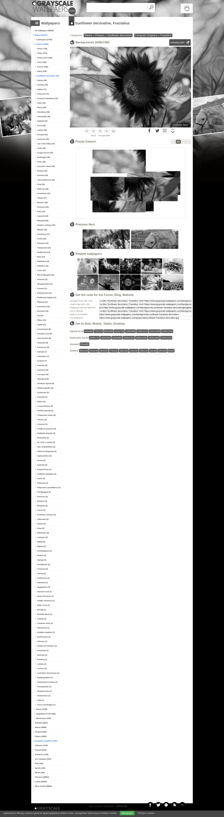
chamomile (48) (43, 116)
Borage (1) (41, 610)
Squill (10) (41, 325)
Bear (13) (41, 257)
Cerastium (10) (43, 307)
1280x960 (130, 331)
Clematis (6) (42, 365)
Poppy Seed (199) (44, 58)
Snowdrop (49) (43, 112)
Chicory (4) (42, 420)
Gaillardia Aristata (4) (46, 433)
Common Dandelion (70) (47, 98)
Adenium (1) (42, 583)
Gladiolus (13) (43, 261)
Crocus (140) (42, 67)
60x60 (171, 350)
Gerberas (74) (43, 94)
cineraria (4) (42, 424)
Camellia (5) (42, 397)
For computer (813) (43, 759)
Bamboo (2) (42, 501)
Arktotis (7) (42, 352)
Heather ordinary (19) (46, 225)
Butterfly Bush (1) (44, 614)
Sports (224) (40, 768)
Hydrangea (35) (43, 157)
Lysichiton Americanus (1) (48, 673)
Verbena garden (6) (45, 388)
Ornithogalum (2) (44, 551)
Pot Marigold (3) (44, 492)
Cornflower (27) (43, 193)
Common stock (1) (45, 623)
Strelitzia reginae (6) (45, 383)
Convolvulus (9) (44, 329)
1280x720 (94, 337)
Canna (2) (41, 510)
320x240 (93, 350)
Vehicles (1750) (41, 745)
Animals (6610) (41, 723)
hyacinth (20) (42, 216)
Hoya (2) (40, 528)
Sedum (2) (41, 555)
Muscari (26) (42, 202)
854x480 (84, 344)
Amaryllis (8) (42, 343)
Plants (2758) (41, 709)
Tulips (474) (42, 53)
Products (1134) (41, 754)
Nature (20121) (41, 35)
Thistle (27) (42, 198)
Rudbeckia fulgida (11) (46, 297)
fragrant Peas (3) (44, 469)
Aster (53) (41, 103)
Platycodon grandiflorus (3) (48, 487)
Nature (88, 35)
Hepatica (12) (42, 266)
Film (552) (39, 763)
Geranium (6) (42, 370)
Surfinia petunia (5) (45, 411)
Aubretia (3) (42, 465)
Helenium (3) (42, 483)
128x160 (133, 350)
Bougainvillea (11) (45, 284)
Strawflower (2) (43, 564)
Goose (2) (41, 524)
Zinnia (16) (41, 239)
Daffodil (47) (42, 121)
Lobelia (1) (41, 664)
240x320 (103, 350)
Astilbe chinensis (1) (46, 601)
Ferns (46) (41, 126)
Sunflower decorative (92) (48, 76)
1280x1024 (142, 331)
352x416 (84, 350)
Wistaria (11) (42, 302)
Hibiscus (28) (42, 189)
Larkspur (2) (42, 537)
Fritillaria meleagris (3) (46, 474)
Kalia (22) (41, 211)
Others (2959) (40, 736)
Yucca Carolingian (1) (46, 705)
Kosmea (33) (42, 175)
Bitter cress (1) (43, 605)
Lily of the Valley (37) (46, 144)
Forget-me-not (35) (45, 153)
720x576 (98, 331)
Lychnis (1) (42, 668)
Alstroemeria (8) (44, 338)
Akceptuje (127, 813)
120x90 (153, 350)
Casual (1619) (41, 750)
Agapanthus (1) (43, 587)
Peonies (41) (42, 135)
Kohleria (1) (42, 659)
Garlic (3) (41, 478)
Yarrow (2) (41, 573)
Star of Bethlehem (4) (46, 447)
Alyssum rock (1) (44, 592)
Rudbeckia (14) (43, 252)
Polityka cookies (146, 813)
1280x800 (106, 337)
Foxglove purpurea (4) (46, 429)
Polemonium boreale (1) (47, 682)
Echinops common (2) (46, 515)
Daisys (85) (42, 80)
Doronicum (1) (43, 628)
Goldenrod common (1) (47, 646)
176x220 (113, 350)
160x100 (123, 350)
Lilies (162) (42, 62)
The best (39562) (42, 777)
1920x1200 (166, 337)
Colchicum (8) (43, 347)
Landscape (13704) (44, 40)
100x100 (162, 350)
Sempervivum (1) (44, 691)
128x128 (143, 350)
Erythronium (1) (44, 637)
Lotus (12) (41, 270)
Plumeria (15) (42, 243)
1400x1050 (154, 331)
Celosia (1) (41, 619)
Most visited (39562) (43, 786)
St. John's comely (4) (46, 442)
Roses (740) (42, 49)
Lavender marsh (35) (46, 166)
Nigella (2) (41, 546)
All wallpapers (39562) (44, 31)
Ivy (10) (40, 316)
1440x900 (117, 337)
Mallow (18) (42, 230)
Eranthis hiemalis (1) (46, 632)
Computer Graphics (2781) (46, 741)
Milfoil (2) (41, 542)
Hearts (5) (41, 402)
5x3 (183, 142)
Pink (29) (41, 184)
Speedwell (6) (43, 379)
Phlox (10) (41, 320)
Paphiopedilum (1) (45, 678)
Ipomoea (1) (42, 655)
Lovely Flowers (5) (45, 406)
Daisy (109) (42, 71)
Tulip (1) (40, 700)
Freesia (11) (42, 288)
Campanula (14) (44, 248)
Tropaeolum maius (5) (46, 415)
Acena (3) (41, 460)
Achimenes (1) (43, 578)
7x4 (188, 142)
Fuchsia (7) (42, 361)
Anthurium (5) (43, 392)
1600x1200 (167, 331)
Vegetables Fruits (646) (46, 714)
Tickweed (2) (42, 569)
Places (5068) (40, 727)
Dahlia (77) (41, 89)
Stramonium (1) (43, 696)
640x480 (88, 331)
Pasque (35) (42, 171)
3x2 (178, 142)
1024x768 (119, 331)
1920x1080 (153, 337)
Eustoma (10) (42, 311)
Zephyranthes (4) (44, 456)
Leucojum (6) (42, 374)
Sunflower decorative (119, 35)
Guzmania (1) (42, 650)
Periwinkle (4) (43, 438)
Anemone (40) (43, 139)
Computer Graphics (146, 35)
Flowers (99, 35)
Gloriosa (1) (42, 641)
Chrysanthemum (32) (46, 180)
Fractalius (165, 35)
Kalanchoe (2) (43, 533)
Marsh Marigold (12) (45, 275)
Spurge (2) (41, 560)
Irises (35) (41, 162)
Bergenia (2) (42, 506)
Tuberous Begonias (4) (46, 451)
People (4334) (41, 732)
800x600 (108, 331)
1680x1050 (141, 337)
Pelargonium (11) (44, 293)
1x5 (173, 142)
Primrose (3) (42, 497)
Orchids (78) (42, 85)
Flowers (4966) (42, 44)
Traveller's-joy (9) (44, 334)
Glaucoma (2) (43, 519)
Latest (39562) (41, 782)
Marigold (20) (42, 221)
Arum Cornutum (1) (45, 596)
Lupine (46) (42, 130)
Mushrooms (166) (43, 718)
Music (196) (40, 773)
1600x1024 (128, 337)
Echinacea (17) (43, 234)
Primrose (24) (43, 207)
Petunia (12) (42, 279)
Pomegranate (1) (44, 687)
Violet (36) (41, 148)
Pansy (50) (41, 107)
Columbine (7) (43, 356)
